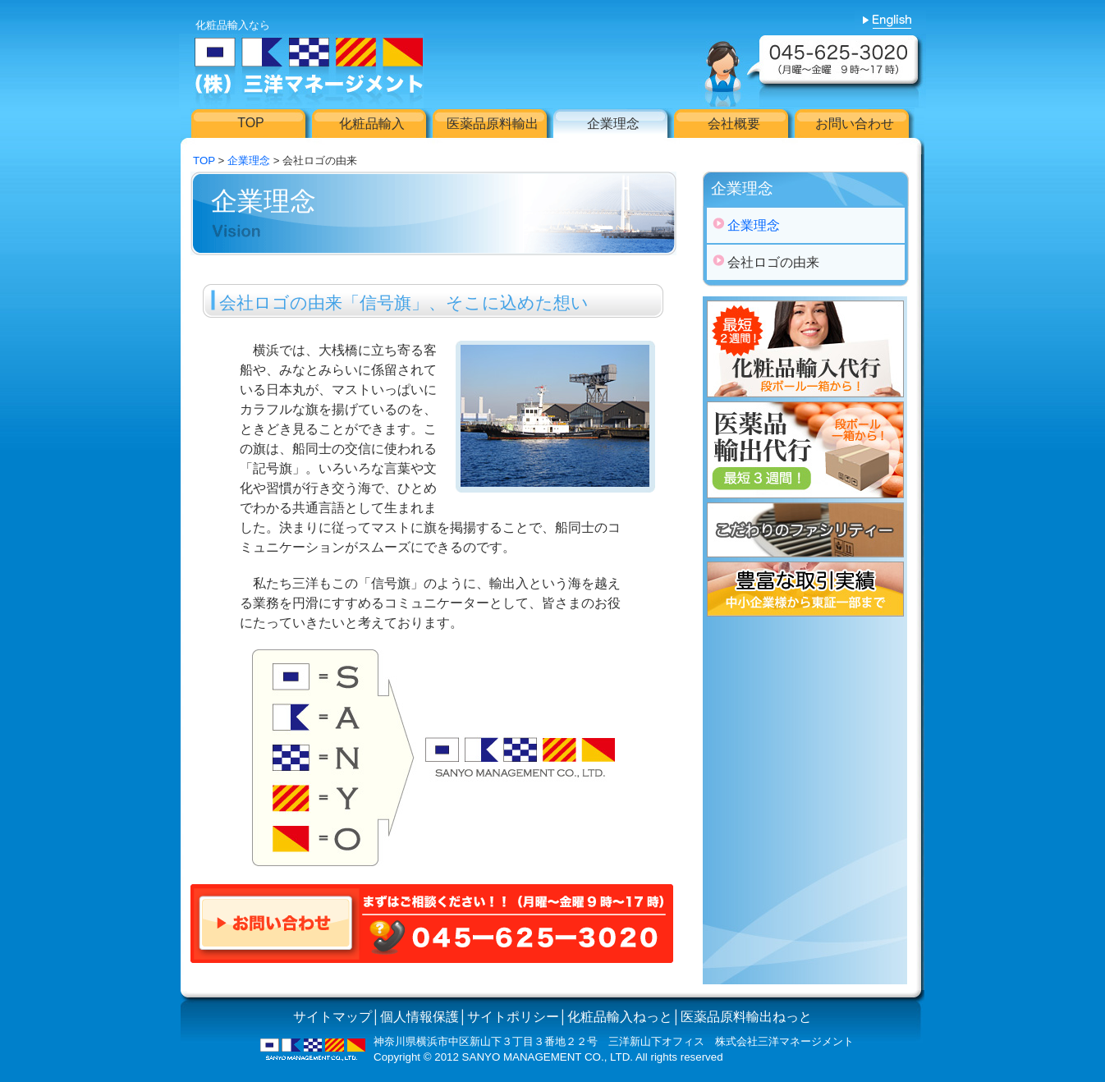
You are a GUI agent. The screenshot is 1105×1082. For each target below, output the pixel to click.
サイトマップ (332, 1017)
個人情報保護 (419, 1017)
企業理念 (248, 160)
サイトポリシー (513, 1017)
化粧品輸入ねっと (619, 1017)
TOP (204, 160)
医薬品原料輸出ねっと (746, 1017)
